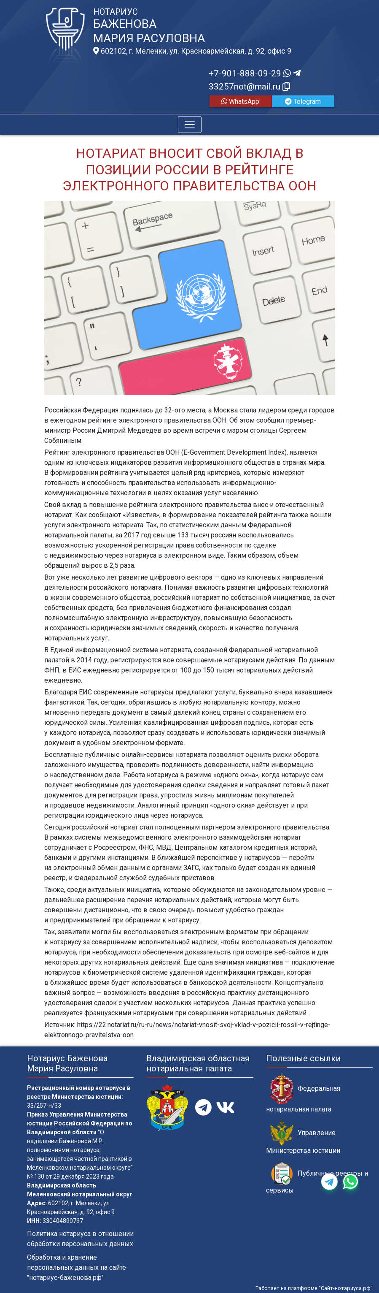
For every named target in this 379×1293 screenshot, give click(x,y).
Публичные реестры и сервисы (317, 1178)
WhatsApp (240, 102)
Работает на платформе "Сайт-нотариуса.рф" (314, 1288)
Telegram (303, 102)
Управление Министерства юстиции (303, 1138)
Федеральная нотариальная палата (303, 1093)
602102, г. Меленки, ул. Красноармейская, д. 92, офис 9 (192, 51)
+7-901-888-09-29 (255, 73)
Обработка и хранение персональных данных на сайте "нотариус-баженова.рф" (76, 1267)
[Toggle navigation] (190, 124)
